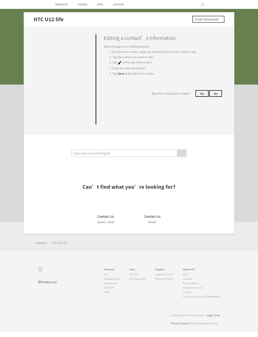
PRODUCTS (62, 4)
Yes (201, 93)
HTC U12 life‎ (61, 247)
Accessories (104, 288)
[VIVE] (216, 4)
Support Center (160, 279)
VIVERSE (85, 4)
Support (42, 247)
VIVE (100, 297)
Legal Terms (212, 320)
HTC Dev (129, 279)
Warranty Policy (160, 284)
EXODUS (102, 292)
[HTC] (42, 4)
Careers (185, 297)
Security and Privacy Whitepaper (200, 301)
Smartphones (105, 284)
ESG (182, 279)
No (215, 93)
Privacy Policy (188, 288)
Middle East (50, 287)
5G (99, 279)
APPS (104, 4)
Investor (185, 284)
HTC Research (132, 284)
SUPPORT (124, 4)
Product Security (190, 292)
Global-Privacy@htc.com (203, 328)
